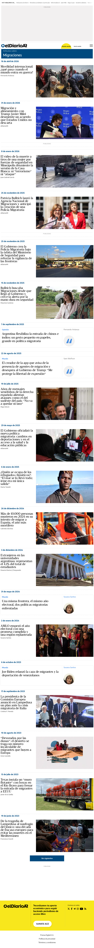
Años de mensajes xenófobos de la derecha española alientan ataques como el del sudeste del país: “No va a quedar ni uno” (17, 396)
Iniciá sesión (77, 46)
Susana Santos (70, 597)
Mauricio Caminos (7, 303)
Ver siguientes (47, 858)
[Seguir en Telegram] (75, 909)
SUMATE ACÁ (42, 924)
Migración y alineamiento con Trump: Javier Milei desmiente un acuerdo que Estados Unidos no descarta (16, 115)
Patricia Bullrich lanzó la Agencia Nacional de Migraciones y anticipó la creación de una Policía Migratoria (17, 204)
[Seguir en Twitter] (69, 909)
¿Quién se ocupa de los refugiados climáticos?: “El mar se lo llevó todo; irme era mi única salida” (17, 478)
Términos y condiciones (47, 942)
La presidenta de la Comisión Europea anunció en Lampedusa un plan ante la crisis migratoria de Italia (16, 702)
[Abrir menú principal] (91, 46)
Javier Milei (63, 2)
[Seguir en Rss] (85, 909)
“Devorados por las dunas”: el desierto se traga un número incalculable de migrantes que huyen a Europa (16, 745)
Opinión (5, 329)
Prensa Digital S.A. (47, 935)
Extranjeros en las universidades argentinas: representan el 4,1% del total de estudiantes (16, 561)
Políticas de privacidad (47, 939)
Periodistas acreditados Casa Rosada (40, 2)
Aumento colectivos (81, 2)
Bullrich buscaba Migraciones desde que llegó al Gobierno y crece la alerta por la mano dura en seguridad (17, 293)
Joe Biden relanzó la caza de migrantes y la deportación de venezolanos (30, 673)
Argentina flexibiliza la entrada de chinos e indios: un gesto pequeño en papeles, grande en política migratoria (30, 337)
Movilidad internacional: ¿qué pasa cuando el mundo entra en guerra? (17, 69)
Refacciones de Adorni (22, 2)
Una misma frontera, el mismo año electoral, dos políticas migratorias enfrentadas (25, 605)
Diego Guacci (71, 2)
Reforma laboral (55, 2)
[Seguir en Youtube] (81, 909)
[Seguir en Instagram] (78, 909)
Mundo (5, 359)
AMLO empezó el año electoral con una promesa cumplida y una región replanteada (16, 630)
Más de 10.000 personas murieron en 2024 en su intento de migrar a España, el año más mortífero (17, 519)
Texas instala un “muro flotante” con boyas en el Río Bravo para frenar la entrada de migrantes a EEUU (17, 785)
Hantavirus (91, 2)
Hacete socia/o (66, 46)
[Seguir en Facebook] (71, 909)
